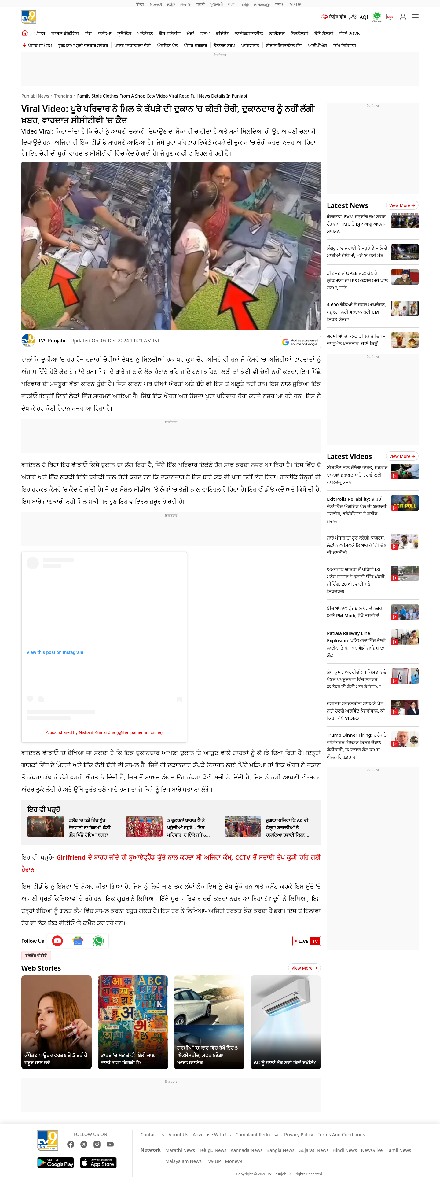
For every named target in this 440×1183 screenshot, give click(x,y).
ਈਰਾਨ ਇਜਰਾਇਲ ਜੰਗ (283, 45)
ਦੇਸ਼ (88, 33)
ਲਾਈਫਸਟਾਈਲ (249, 33)
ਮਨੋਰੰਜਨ (145, 33)
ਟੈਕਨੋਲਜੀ (299, 33)
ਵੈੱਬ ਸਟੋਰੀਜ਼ (170, 33)
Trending (63, 96)
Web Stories (41, 967)
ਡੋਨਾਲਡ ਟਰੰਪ (224, 45)
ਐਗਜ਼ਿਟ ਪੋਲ (167, 45)
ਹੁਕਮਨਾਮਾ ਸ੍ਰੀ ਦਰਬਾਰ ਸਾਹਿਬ (83, 45)
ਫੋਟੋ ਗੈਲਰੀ (323, 33)
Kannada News (246, 1150)
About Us (178, 1134)
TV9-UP (294, 4)
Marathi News (180, 1150)
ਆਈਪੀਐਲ (317, 45)
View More (304, 968)
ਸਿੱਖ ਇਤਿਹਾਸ (344, 45)
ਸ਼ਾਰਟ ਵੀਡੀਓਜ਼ (65, 33)
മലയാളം (262, 4)
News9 (156, 4)
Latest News (347, 205)
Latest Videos (349, 456)
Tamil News (399, 1150)
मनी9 (279, 4)
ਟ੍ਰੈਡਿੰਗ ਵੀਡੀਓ (36, 955)
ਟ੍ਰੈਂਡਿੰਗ (124, 33)
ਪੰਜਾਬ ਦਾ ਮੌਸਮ (40, 45)
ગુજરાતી (216, 4)
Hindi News (345, 1150)
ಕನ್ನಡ (171, 4)
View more (402, 205)
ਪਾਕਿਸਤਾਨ (250, 45)
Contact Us (152, 1134)
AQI (364, 17)
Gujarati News (314, 1150)
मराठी (200, 4)
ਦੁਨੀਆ (104, 33)
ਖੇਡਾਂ (190, 33)
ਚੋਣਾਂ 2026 (349, 33)
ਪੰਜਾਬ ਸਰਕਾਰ (195, 45)
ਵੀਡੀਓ (222, 33)
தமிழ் (244, 4)
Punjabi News (35, 96)
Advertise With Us (212, 1134)
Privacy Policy (298, 1134)
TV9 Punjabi (51, 340)
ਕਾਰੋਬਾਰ (277, 33)
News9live (372, 1150)
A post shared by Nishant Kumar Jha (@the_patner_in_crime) (104, 732)
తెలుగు (186, 4)
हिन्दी (140, 4)
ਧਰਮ (205, 33)
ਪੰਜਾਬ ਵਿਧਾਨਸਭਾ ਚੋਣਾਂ (133, 45)
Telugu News (212, 1150)
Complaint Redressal (257, 1134)
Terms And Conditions (341, 1134)
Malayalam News (183, 1161)
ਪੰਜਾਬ (40, 33)
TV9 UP (213, 1161)
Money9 (233, 1161)
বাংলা (231, 4)
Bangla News (280, 1150)
